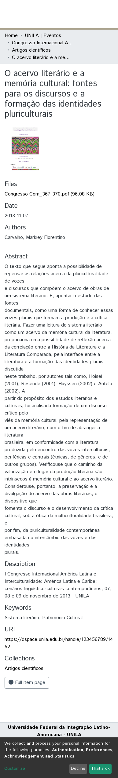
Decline (78, 768)
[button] (77, 14)
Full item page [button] (27, 682)
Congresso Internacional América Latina (42, 42)
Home (11, 35)
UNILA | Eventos (43, 35)
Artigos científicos (31, 50)
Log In (90, 13)
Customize (14, 768)
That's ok (100, 768)
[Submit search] (68, 14)
